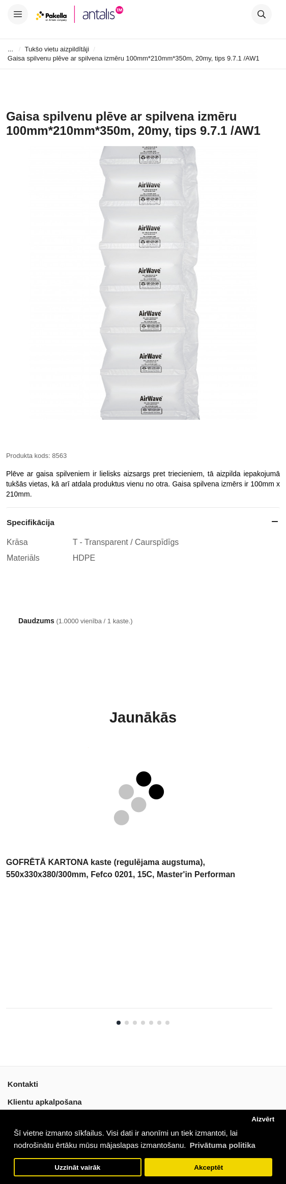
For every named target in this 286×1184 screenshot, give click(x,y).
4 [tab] (143, 1023)
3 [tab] (135, 1023)
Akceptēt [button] (208, 1167)
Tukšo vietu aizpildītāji (56, 49)
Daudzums (36, 621)
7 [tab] (167, 1023)
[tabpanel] (139, 881)
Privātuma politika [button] (222, 1145)
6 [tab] (159, 1023)
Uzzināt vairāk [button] (77, 1167)
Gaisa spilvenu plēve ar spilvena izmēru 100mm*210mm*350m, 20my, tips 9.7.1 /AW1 (134, 58)
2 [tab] (127, 1023)
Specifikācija (30, 522)
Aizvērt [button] (262, 1119)
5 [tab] (151, 1023)
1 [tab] (119, 1023)
